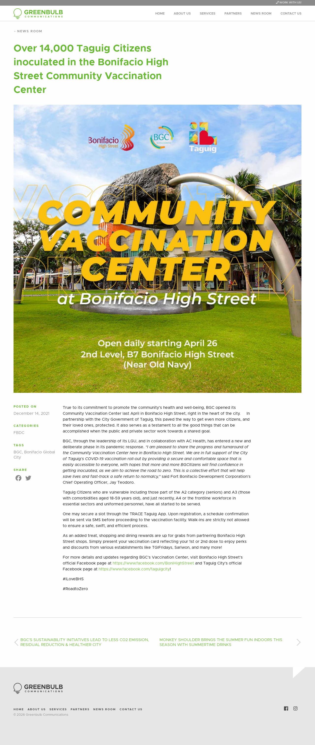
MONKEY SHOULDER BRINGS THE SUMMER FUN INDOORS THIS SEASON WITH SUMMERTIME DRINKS (220, 642)
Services (207, 13)
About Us (182, 13)
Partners (233, 13)
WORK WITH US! (288, 2)
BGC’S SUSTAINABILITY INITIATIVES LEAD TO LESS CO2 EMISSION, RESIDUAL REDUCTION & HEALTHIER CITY (84, 642)
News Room (261, 13)
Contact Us (291, 13)
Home (160, 13)
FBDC (19, 433)
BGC (18, 452)
